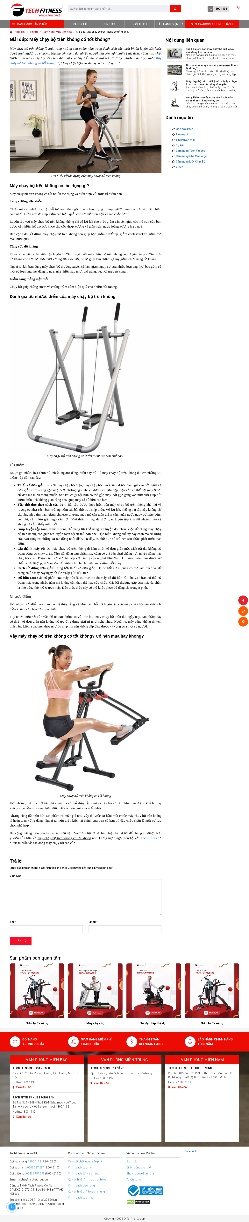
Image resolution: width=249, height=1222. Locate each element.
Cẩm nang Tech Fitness (190, 150)
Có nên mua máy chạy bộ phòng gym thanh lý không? (212, 67)
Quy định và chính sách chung (86, 1191)
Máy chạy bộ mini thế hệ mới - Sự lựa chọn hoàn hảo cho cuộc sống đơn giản (211, 83)
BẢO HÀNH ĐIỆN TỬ (170, 24)
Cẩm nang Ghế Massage (191, 156)
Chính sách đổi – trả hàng (83, 1173)
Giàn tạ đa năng (95, 1023)
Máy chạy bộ (154, 1023)
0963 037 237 (35, 1167)
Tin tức (109, 24)
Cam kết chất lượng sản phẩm (86, 1161)
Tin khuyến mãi (185, 139)
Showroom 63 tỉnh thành (141, 1173)
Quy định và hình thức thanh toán (88, 1179)
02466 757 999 (35, 1173)
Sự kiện (180, 145)
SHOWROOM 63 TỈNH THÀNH (212, 24)
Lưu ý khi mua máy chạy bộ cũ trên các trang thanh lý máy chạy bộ (209, 99)
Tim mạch (182, 134)
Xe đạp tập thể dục (37, 1023)
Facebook (191, 1151)
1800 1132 (220, 8)
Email (93, 921)
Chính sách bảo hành (81, 1167)
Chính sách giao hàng (81, 1185)
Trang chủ (79, 24)
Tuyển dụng (133, 1179)
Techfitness (149, 838)
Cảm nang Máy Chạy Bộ (190, 161)
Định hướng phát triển (139, 1167)
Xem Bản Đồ (22, 1087)
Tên (13, 921)
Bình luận (15, 875)
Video (179, 167)
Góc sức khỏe (184, 129)
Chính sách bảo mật (80, 1197)
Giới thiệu (139, 24)
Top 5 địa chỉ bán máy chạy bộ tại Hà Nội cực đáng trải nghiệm (210, 51)
